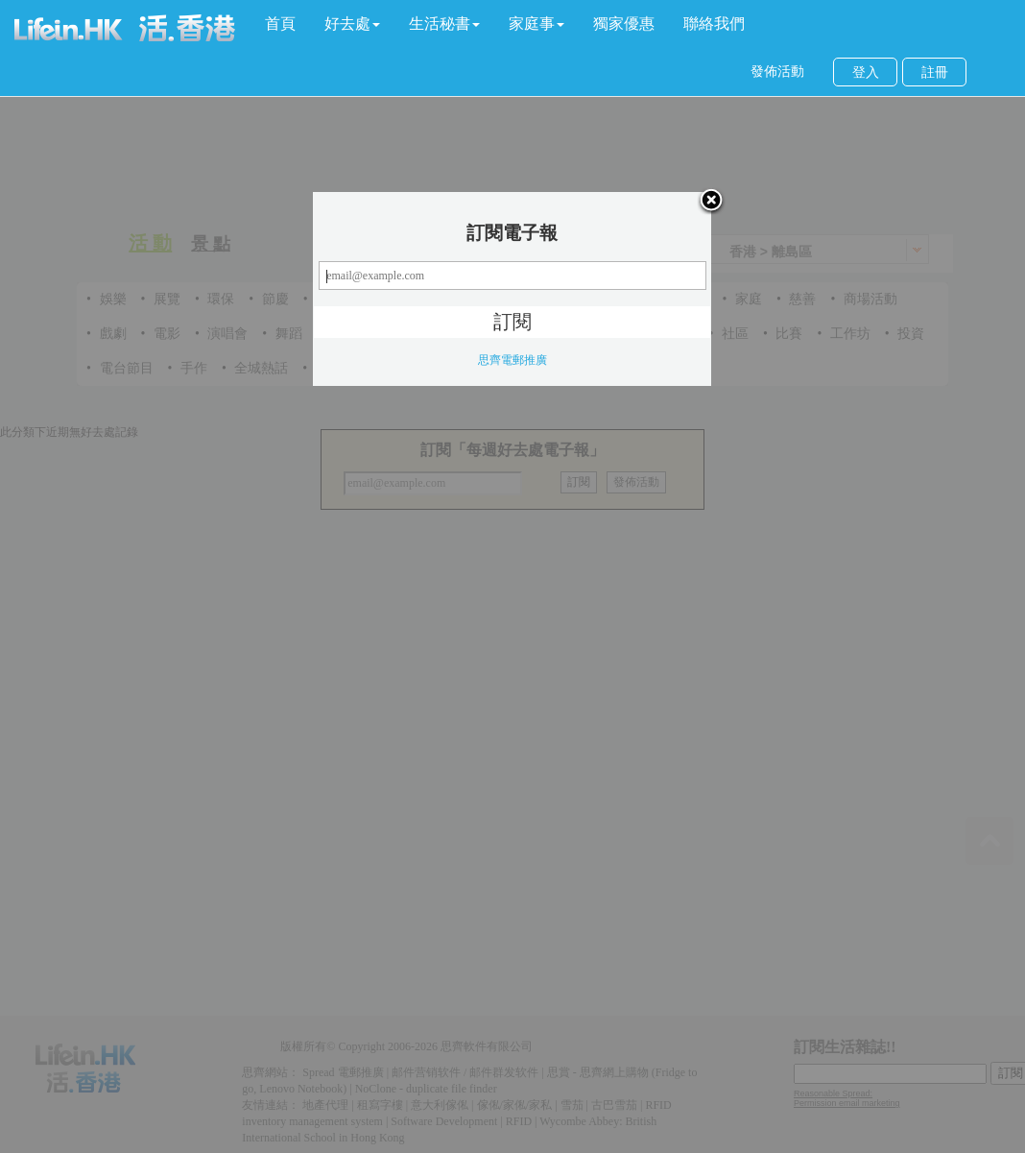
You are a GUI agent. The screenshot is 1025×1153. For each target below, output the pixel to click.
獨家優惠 (624, 23)
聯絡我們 (714, 23)
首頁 (280, 23)
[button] (352, 24)
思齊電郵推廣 (512, 360)
